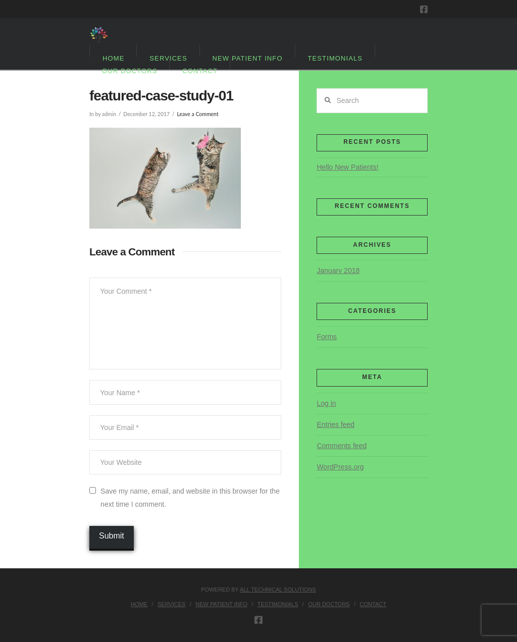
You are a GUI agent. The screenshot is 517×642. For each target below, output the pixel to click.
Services (171, 604)
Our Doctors (328, 604)
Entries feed (335, 424)
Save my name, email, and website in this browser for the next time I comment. (190, 497)
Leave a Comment (197, 114)
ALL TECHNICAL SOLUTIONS (278, 589)
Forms (327, 337)
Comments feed (342, 446)
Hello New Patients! (347, 167)
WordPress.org (340, 467)
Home (139, 604)
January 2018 (338, 270)
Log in (326, 403)
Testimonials (277, 604)
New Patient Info (221, 604)
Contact (373, 604)
